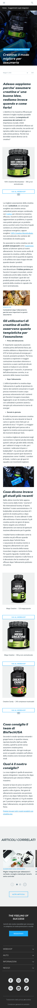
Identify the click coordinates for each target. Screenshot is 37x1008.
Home (4, 8)
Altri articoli (18, 894)
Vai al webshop (18, 192)
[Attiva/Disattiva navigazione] (4, 3)
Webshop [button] (7, 949)
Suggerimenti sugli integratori (18, 8)
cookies (28, 1000)
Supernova (29, 246)
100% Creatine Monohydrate (22, 233)
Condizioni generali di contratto (18, 1004)
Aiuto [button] (6, 955)
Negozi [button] (6, 968)
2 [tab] (20, 884)
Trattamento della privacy (15, 1000)
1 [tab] (17, 884)
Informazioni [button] (9, 961)
